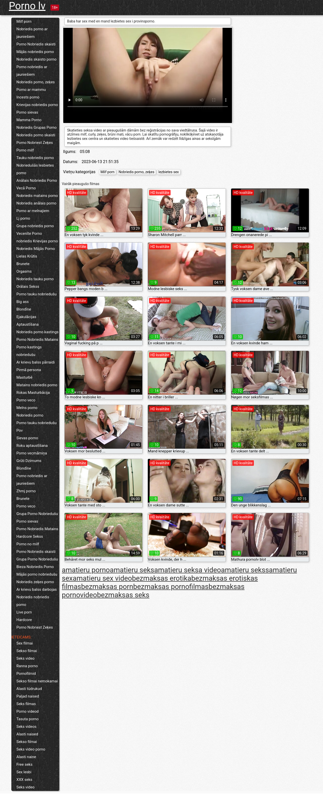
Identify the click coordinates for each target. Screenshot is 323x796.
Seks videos (26, 726)
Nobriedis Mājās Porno (35, 248)
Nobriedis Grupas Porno (36, 127)
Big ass (22, 301)
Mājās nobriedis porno (35, 51)
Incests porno (27, 97)
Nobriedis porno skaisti (35, 135)
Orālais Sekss (27, 286)
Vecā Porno (26, 188)
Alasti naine (26, 757)
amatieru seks (132, 570)
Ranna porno (27, 666)
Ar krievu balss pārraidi (35, 362)
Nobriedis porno (29, 415)
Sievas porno (27, 438)
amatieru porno (86, 570)
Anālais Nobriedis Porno (36, 180)
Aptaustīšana (27, 324)
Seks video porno (30, 749)
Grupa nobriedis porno (35, 226)
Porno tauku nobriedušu (36, 294)
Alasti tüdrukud (29, 688)
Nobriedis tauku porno (35, 279)
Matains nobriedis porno (36, 385)
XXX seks (24, 779)
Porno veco (25, 400)
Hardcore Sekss (29, 536)
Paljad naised (27, 696)
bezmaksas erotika (161, 578)
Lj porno (23, 218)
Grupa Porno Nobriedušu (37, 513)
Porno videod (27, 711)
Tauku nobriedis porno (35, 158)
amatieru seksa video (187, 570)
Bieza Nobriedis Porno (35, 566)
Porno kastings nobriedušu (29, 351)
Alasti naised (27, 734)
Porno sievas (27, 112)
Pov (19, 430)
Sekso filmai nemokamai (37, 681)
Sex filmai (24, 643)
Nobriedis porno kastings (37, 332)
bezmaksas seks (123, 595)
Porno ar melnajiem (32, 211)
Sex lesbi (23, 772)
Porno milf (25, 150)
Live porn (24, 612)
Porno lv (27, 6)
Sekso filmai (26, 651)
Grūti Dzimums (28, 460)
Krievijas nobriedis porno (37, 104)
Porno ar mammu (31, 89)
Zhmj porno (26, 491)
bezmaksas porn (107, 586)
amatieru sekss (245, 570)
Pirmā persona (28, 370)
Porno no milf (27, 544)
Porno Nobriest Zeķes (34, 142)
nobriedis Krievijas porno (37, 241)
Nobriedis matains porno (37, 195)
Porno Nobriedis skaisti (36, 44)
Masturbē (24, 377)
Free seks (24, 764)
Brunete (23, 264)
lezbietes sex (168, 172)
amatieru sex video (102, 578)
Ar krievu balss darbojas (36, 589)
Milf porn (24, 21)
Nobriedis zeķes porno (35, 582)
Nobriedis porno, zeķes (35, 82)
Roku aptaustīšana (32, 445)
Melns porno (26, 407)
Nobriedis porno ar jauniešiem (32, 33)
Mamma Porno (28, 120)
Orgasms (24, 271)
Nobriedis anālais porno (36, 203)
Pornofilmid (26, 673)
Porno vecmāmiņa (31, 453)
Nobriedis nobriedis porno (32, 601)
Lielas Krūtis (26, 256)
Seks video (25, 658)
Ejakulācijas (26, 317)
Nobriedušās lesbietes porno (35, 169)
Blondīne (23, 309)
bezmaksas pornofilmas (171, 586)
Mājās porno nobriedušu (36, 574)
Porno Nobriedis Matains (37, 339)
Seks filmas (26, 704)
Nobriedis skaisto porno (36, 59)
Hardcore (24, 620)
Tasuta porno (27, 719)
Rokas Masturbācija (33, 392)
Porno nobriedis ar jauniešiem (31, 71)
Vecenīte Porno (29, 233)
